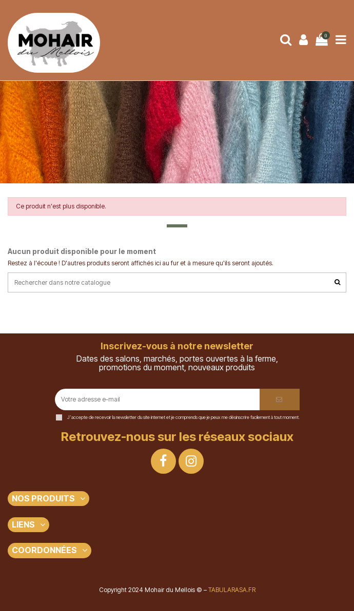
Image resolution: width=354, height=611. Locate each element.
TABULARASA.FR (231, 590)
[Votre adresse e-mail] (157, 399)
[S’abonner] (280, 399)
